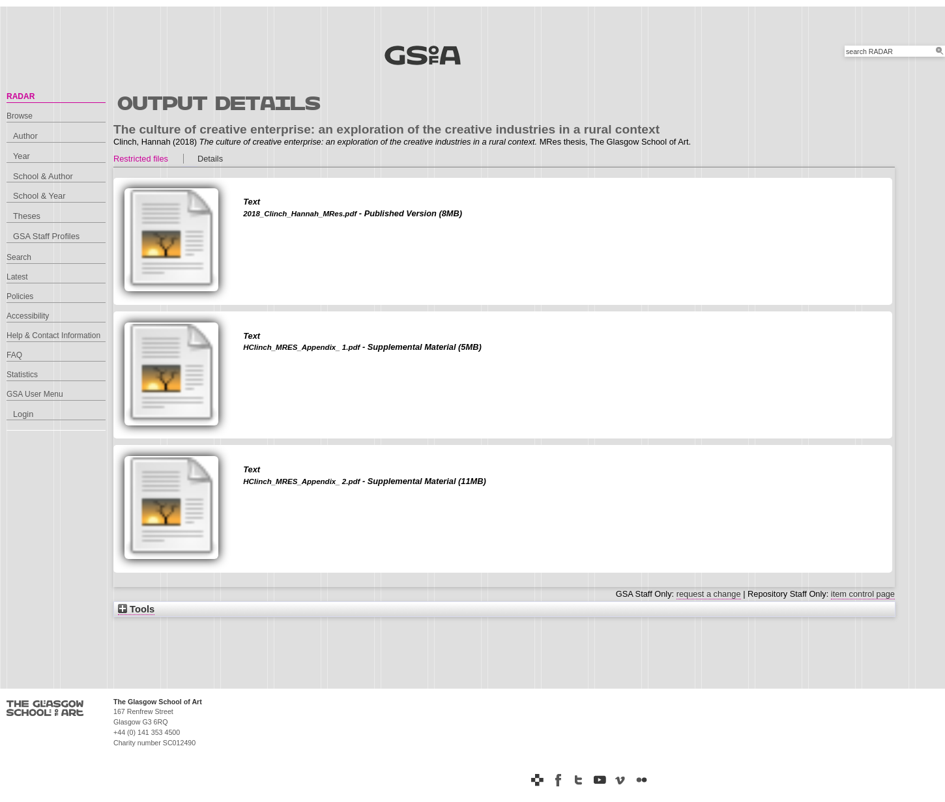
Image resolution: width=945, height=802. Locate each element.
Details (210, 159)
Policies (20, 296)
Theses (26, 216)
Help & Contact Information (53, 335)
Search (19, 257)
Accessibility (28, 316)
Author (25, 136)
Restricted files (140, 159)
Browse (20, 116)
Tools (136, 609)
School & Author (43, 176)
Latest (17, 276)
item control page (863, 594)
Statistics (22, 374)
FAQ (14, 355)
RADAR (21, 96)
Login (23, 414)
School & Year (39, 196)
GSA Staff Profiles (46, 236)
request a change (708, 594)
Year (21, 156)
